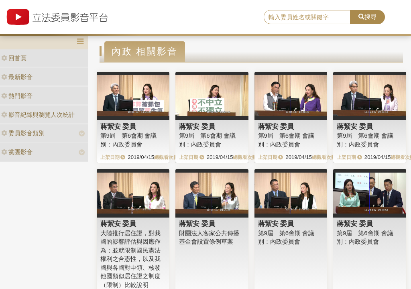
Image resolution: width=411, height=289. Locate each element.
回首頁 (13, 58)
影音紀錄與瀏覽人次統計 (38, 114)
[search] (307, 17)
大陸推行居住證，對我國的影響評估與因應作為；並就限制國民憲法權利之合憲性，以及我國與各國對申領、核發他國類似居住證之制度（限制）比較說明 (130, 259)
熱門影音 (17, 95)
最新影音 (17, 76)
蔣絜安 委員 (118, 126)
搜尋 (367, 16)
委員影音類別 (23, 133)
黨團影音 (17, 152)
